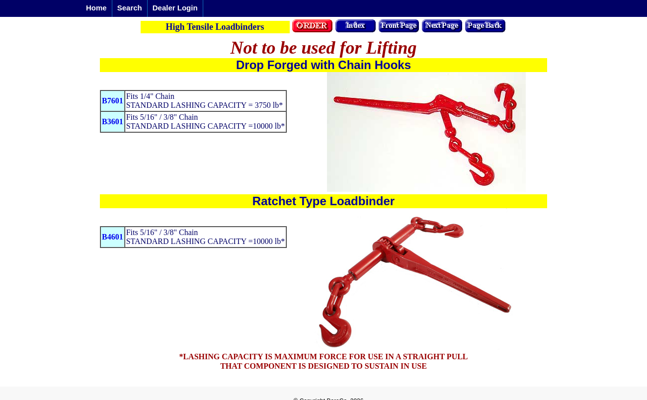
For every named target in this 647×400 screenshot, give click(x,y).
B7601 (112, 100)
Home (96, 7)
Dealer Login (175, 7)
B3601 (112, 121)
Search (129, 7)
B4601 (112, 237)
